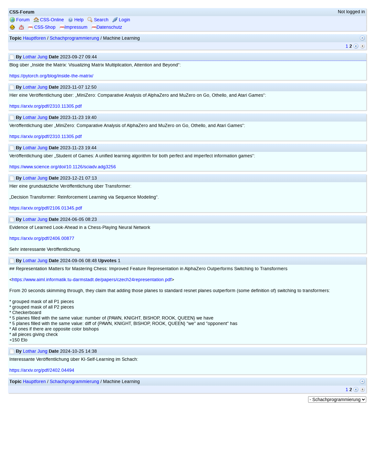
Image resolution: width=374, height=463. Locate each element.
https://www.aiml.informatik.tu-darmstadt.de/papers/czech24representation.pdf (91, 279)
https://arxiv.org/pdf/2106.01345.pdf (45, 208)
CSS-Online (49, 20)
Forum (20, 20)
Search (98, 20)
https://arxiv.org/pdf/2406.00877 (41, 238)
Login (121, 20)
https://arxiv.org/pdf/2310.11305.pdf (45, 106)
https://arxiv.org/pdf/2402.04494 (41, 370)
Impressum (73, 27)
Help (76, 20)
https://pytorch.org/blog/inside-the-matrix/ (51, 76)
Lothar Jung (35, 57)
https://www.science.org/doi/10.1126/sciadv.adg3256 (62, 167)
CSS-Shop (42, 27)
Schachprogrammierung (74, 38)
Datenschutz (106, 27)
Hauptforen (34, 38)
